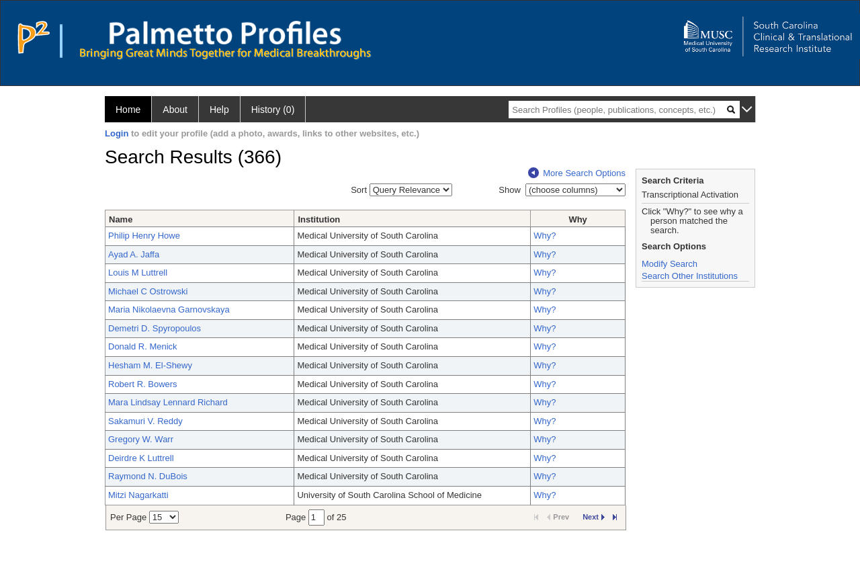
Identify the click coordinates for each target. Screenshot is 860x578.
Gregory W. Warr (140, 439)
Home (128, 109)
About (175, 109)
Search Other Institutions (690, 276)
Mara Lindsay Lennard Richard (168, 402)
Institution (319, 219)
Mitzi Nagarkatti (138, 495)
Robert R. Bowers (142, 384)
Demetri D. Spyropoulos (154, 328)
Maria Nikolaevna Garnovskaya (169, 309)
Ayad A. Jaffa (133, 254)
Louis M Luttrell (137, 272)
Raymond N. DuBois (147, 476)
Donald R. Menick (142, 346)
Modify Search (669, 264)
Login (116, 133)
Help (219, 109)
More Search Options (577, 173)
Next (594, 517)
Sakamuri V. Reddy (145, 421)
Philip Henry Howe (144, 236)
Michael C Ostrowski (147, 291)
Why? (544, 236)
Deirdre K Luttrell (141, 458)
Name (120, 219)
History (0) (273, 109)
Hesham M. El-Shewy (150, 365)
